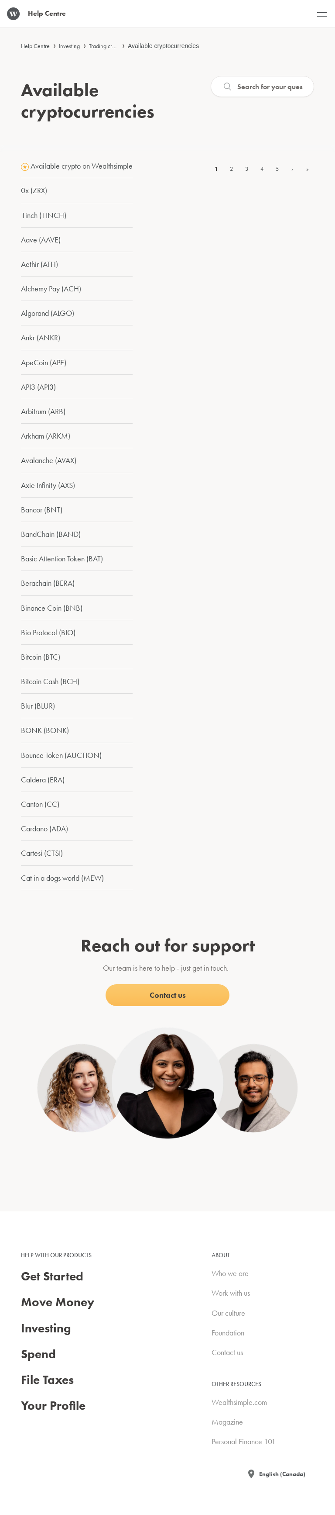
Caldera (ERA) (43, 780)
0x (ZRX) (34, 190)
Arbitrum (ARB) (43, 411)
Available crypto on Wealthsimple (82, 166)
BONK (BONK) (45, 730)
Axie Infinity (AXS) (48, 485)
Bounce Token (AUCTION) (61, 755)
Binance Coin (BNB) (51, 608)
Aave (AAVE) (41, 240)
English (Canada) (282, 1474)
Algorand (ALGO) (47, 313)
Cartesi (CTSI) (42, 853)
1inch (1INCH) (43, 215)
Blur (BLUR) (38, 706)
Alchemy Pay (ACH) (51, 289)
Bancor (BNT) (41, 510)
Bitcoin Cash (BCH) (50, 681)
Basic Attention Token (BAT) (62, 558)
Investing (69, 46)
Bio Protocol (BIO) (48, 632)
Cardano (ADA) (44, 828)
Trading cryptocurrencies (118, 46)
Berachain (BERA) (48, 583)
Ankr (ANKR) (40, 337)
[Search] (262, 86)
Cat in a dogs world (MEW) (62, 878)
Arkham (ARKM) (45, 436)
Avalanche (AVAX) (48, 460)
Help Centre (35, 46)
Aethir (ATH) (39, 264)
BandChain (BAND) (51, 534)
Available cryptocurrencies (163, 45)
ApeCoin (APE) (43, 362)
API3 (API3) (38, 387)
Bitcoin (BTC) (40, 657)
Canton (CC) (40, 804)
